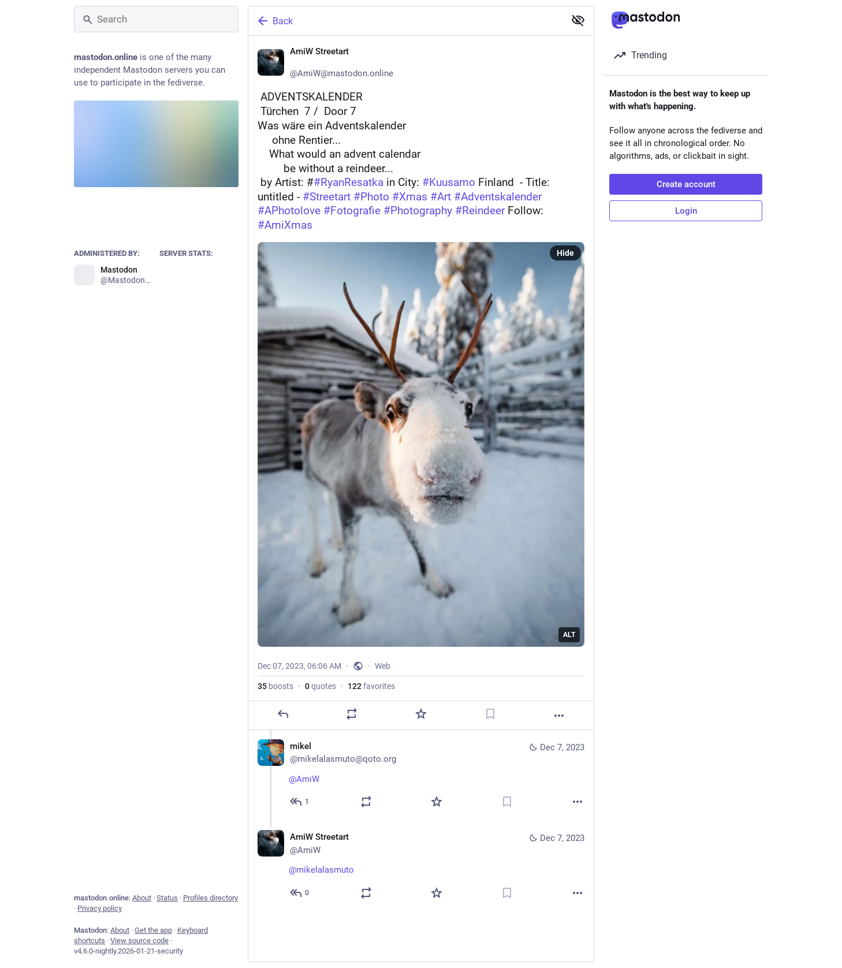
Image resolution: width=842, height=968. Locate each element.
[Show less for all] (578, 20)
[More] (559, 716)
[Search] (156, 19)
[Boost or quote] (352, 714)
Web (382, 666)
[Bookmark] (490, 714)
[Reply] (283, 714)
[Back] (405, 20)
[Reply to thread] (300, 802)
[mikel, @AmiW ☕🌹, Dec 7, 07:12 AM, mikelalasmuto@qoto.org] (421, 775)
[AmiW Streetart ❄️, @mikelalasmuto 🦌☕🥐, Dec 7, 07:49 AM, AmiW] (421, 866)
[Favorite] (421, 714)
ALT (569, 635)
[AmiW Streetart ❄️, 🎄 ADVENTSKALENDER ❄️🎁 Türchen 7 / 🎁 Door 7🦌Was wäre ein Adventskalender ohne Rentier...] (421, 383)
